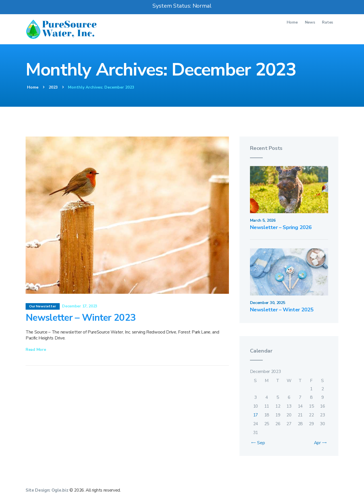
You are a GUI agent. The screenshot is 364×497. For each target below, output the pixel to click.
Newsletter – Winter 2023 (81, 318)
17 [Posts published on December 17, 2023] (255, 415)
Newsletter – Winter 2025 (282, 310)
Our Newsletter (42, 306)
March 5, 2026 (263, 220)
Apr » (319, 443)
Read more (36, 349)
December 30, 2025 (267, 302)
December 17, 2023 (79, 306)
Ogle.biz (59, 490)
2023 (53, 87)
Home (32, 87)
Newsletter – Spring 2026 (281, 227)
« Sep (259, 443)
